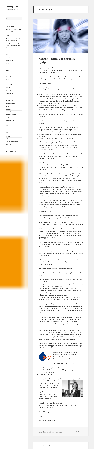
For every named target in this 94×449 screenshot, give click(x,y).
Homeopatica (12, 6)
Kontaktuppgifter (10, 60)
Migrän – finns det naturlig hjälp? (57, 60)
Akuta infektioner (10, 103)
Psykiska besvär (10, 120)
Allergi (7, 106)
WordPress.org (9, 144)
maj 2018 (8, 79)
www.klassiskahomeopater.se (68, 352)
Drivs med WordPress (44, 445)
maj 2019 (8, 74)
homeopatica (58, 431)
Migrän (7, 117)
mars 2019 (8, 76)
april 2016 (8, 87)
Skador (7, 123)
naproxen (45, 432)
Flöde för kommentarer (12, 141)
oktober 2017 (9, 82)
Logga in (8, 136)
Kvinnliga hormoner (11, 114)
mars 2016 (8, 90)
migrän (41, 432)
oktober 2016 (9, 85)
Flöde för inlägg (10, 139)
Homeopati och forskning (12, 43)
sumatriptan (59, 432)
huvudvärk (65, 431)
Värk (7, 125)
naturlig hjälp (52, 432)
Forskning (8, 109)
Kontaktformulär (10, 58)
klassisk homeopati (73, 431)
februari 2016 (9, 93)
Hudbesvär (8, 112)
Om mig (8, 63)
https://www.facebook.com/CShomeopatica (55, 405)
